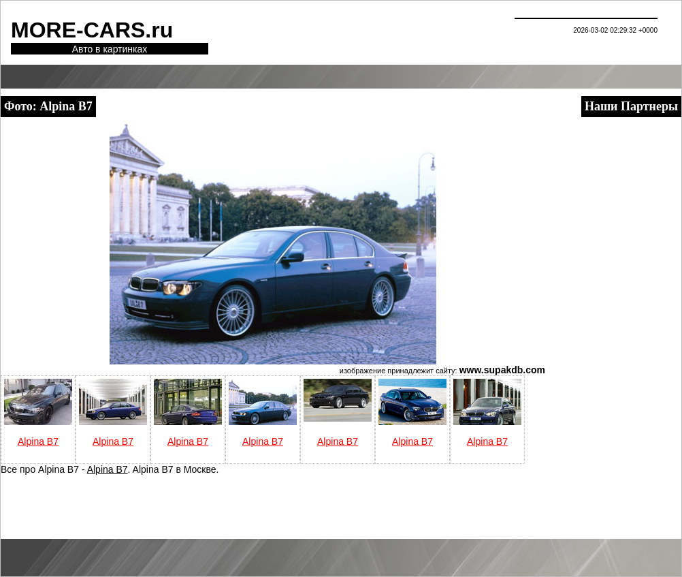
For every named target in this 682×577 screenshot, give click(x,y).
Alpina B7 (38, 441)
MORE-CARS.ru (92, 30)
